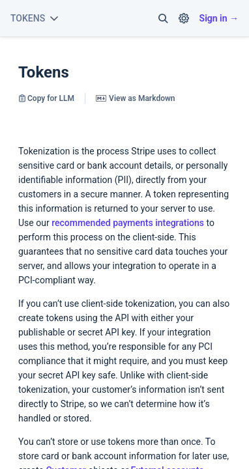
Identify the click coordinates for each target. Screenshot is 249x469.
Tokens (43, 72)
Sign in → (219, 18)
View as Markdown (135, 98)
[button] (163, 18)
